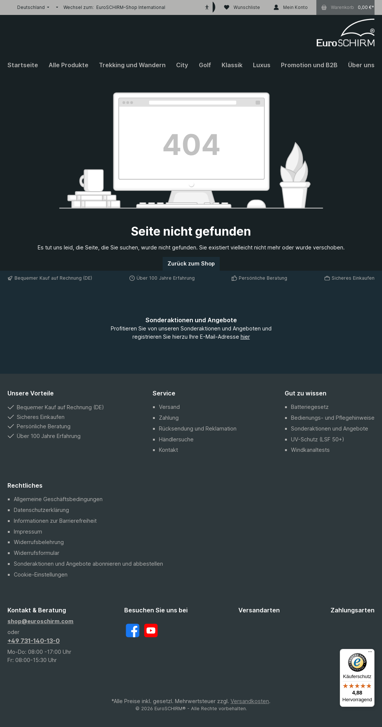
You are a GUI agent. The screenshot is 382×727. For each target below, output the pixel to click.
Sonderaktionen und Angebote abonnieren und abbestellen (88, 563)
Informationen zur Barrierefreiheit (55, 521)
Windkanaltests (310, 450)
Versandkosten (250, 701)
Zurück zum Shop (191, 263)
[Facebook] (132, 630)
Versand (169, 407)
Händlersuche (176, 439)
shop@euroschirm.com (40, 621)
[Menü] (370, 653)
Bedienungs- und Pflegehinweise (333, 417)
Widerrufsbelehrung (39, 542)
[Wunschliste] (242, 7)
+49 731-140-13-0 (33, 640)
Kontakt (168, 450)
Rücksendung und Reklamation (198, 428)
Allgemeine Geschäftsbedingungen (58, 499)
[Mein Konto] (291, 7)
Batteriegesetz (310, 407)
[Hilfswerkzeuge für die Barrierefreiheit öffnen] (207, 7)
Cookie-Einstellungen (41, 574)
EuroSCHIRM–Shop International (130, 7)
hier (245, 336)
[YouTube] (151, 630)
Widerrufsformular (36, 553)
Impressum (28, 531)
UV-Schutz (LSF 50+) (317, 439)
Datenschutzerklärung (41, 510)
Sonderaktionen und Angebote (329, 428)
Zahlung (169, 417)
